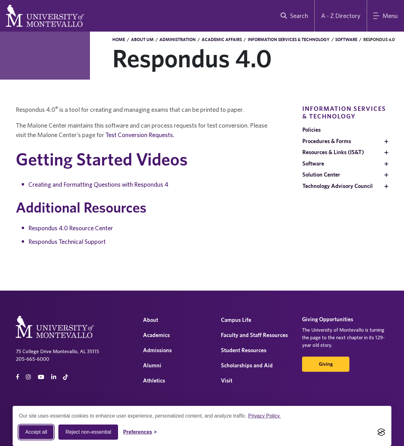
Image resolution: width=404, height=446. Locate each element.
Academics (156, 335)
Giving (326, 364)
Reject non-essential (88, 432)
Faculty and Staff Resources (254, 335)
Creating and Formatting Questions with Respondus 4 (98, 184)
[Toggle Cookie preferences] (140, 432)
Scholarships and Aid (247, 365)
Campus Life (236, 319)
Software (346, 39)
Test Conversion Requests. (139, 134)
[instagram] (28, 377)
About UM (142, 39)
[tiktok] (65, 377)
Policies (311, 129)
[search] (293, 16)
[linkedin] (53, 377)
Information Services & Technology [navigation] (344, 112)
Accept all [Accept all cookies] (36, 432)
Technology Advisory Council (337, 186)
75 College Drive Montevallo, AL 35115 (57, 351)
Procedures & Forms (326, 141)
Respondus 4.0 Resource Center (70, 228)
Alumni (152, 365)
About (150, 319)
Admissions (157, 350)
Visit (226, 380)
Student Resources (243, 350)
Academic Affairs (222, 39)
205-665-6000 (32, 359)
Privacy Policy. (264, 416)
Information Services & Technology (289, 39)
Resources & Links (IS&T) (333, 152)
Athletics (154, 380)
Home (118, 39)
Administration (177, 39)
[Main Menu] (385, 16)
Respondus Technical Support (67, 241)
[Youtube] (41, 377)
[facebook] (17, 377)
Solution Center (321, 174)
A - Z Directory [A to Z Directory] (340, 15)
